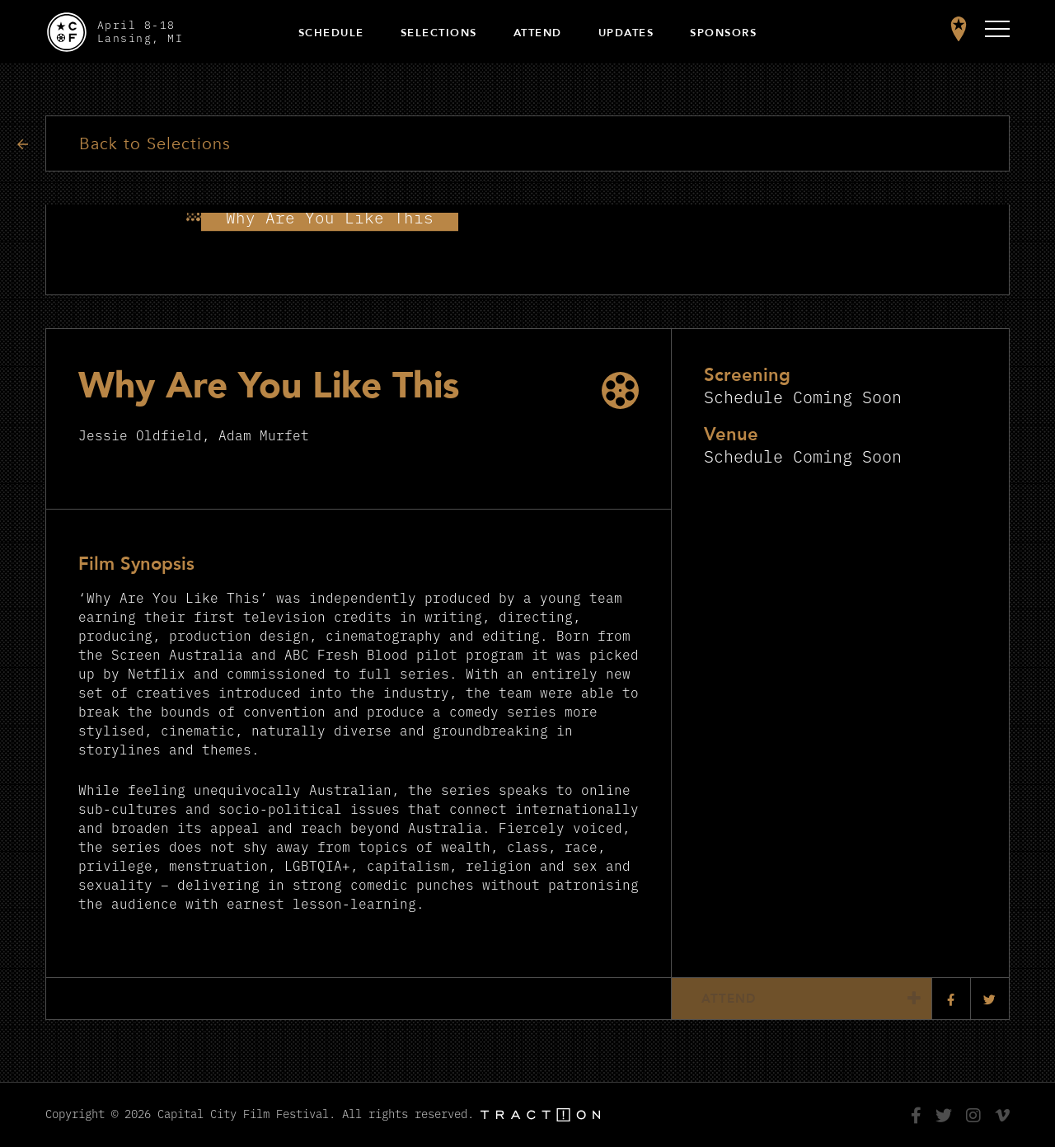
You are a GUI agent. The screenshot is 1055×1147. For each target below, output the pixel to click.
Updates (626, 33)
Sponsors (723, 33)
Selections (439, 33)
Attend (537, 33)
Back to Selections (157, 144)
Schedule (331, 33)
